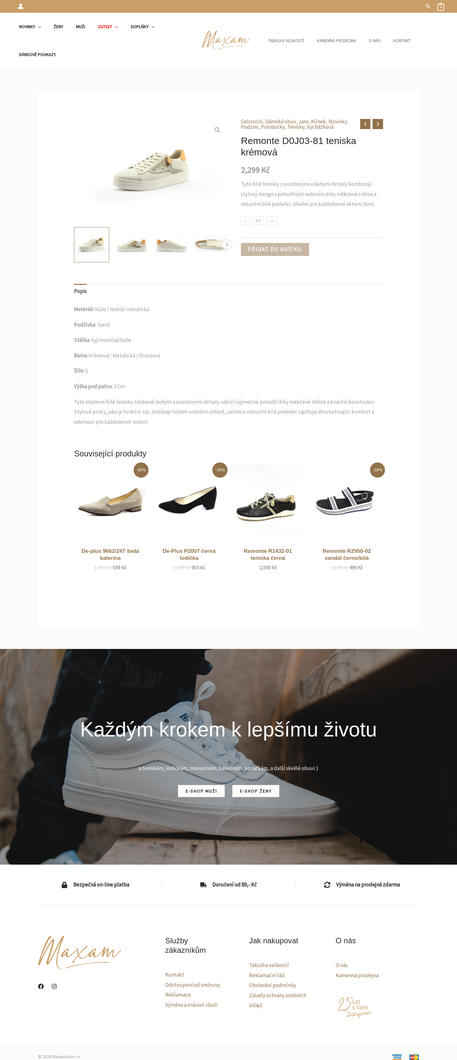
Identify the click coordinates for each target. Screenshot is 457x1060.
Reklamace (178, 969)
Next (227, 219)
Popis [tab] (80, 265)
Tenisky (295, 101)
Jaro (303, 96)
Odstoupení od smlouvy (192, 959)
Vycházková (320, 101)
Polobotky (273, 101)
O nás (342, 939)
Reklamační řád (267, 949)
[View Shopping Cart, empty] (440, 6)
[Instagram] (54, 961)
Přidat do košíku (275, 223)
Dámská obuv (280, 96)
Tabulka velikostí (269, 939)
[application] (44, 28)
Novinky (337, 96)
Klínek (318, 96)
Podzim (249, 101)
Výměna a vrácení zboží (191, 979)
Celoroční (252, 96)
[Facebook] (41, 961)
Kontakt (174, 949)
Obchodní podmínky (272, 959)
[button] (428, 6)
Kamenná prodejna (357, 949)
